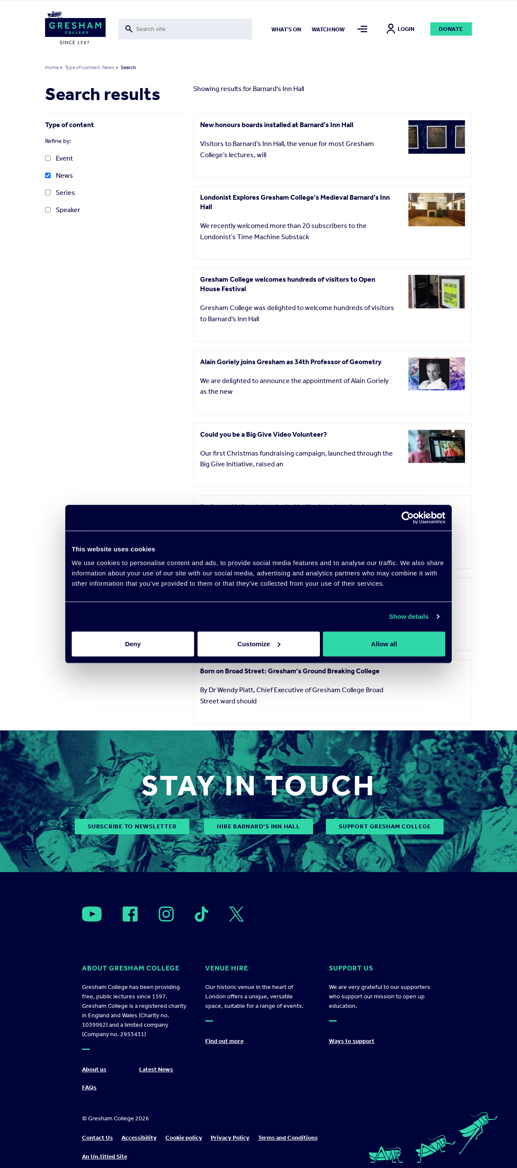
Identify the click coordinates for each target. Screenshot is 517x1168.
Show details (409, 616)
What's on (286, 29)
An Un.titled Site (104, 1156)
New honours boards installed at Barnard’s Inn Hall (276, 125)
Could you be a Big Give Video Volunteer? (263, 434)
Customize (258, 643)
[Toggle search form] (185, 29)
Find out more (224, 1041)
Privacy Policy (230, 1137)
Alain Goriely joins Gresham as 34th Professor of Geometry (291, 362)
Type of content (69, 125)
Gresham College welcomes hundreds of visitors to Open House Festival (287, 284)
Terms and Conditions (288, 1137)
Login (400, 29)
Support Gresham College (385, 826)
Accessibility (139, 1137)
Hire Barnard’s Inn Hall (258, 826)
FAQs (89, 1087)
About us (94, 1069)
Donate (451, 29)
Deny (133, 643)
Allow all (384, 643)
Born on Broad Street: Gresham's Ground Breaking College (290, 671)
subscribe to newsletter (132, 826)
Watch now (328, 29)
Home (52, 67)
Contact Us (97, 1137)
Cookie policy (183, 1137)
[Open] (92, 914)
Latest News (156, 1069)
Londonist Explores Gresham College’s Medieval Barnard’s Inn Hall (295, 202)
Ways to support (351, 1041)
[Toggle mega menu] (362, 29)
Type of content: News (90, 67)
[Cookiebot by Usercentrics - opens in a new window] (407, 517)
